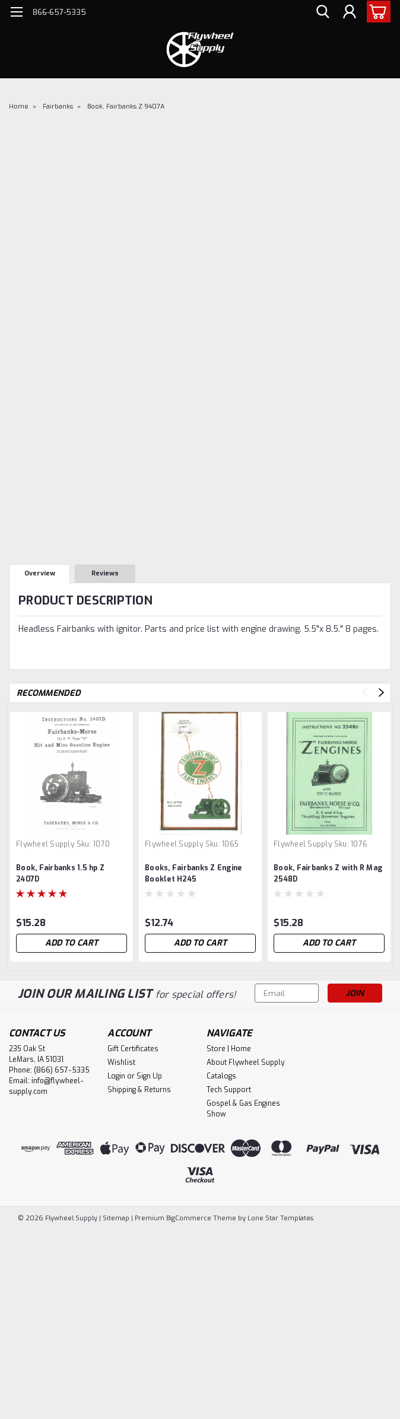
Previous (364, 692)
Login (116, 1076)
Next (381, 692)
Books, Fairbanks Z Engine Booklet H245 (193, 873)
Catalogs (221, 1076)
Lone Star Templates (280, 1218)
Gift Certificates (132, 1049)
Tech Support (229, 1090)
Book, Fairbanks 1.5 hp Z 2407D (60, 873)
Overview (39, 573)
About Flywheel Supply (245, 1062)
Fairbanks (58, 106)
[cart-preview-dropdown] (376, 12)
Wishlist (121, 1062)
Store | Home (229, 1049)
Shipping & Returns (139, 1090)
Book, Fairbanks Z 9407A (125, 106)
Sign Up (149, 1076)
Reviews (105, 573)
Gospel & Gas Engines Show (243, 1109)
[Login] (349, 12)
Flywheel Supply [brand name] (45, 844)
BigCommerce (188, 1218)
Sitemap (116, 1218)
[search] (323, 12)
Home (18, 106)
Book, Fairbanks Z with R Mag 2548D (328, 873)
